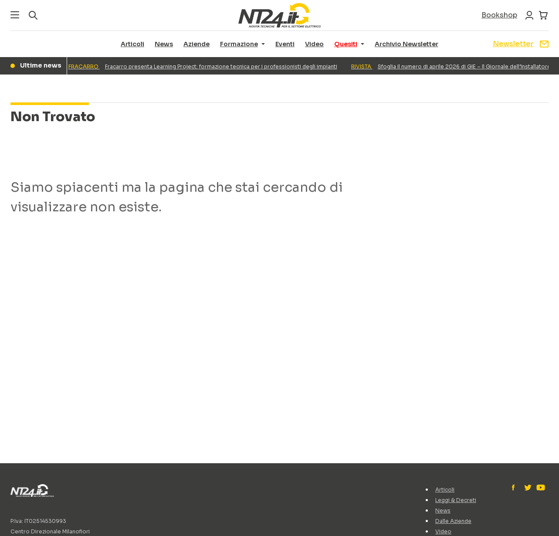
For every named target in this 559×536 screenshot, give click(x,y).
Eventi (285, 44)
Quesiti (345, 44)
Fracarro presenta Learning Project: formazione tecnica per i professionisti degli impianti (204, 66)
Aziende (196, 44)
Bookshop (499, 15)
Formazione (239, 44)
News (164, 44)
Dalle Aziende (453, 521)
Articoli (132, 44)
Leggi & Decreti (455, 500)
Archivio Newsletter (406, 44)
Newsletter (521, 43)
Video (314, 44)
